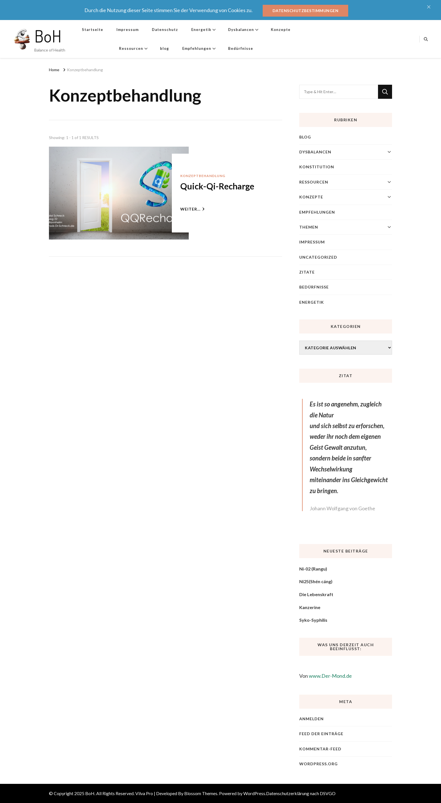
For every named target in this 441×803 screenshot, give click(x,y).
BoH (48, 35)
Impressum (127, 29)
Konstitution (316, 166)
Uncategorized (318, 257)
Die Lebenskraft (316, 594)
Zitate (307, 272)
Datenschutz (165, 29)
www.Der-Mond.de (330, 676)
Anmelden (311, 718)
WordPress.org (318, 763)
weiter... (192, 209)
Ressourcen (131, 48)
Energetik (201, 29)
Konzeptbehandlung (202, 176)
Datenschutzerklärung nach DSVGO (301, 793)
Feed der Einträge (321, 733)
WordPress (254, 793)
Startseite (92, 29)
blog (164, 48)
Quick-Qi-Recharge (217, 186)
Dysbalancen (241, 29)
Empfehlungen (196, 48)
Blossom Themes (200, 793)
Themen (308, 227)
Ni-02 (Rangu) (313, 568)
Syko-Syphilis (313, 620)
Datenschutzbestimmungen (306, 10)
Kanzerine (309, 607)
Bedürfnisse (240, 48)
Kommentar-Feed (320, 748)
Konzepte (281, 29)
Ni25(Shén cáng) (315, 581)
